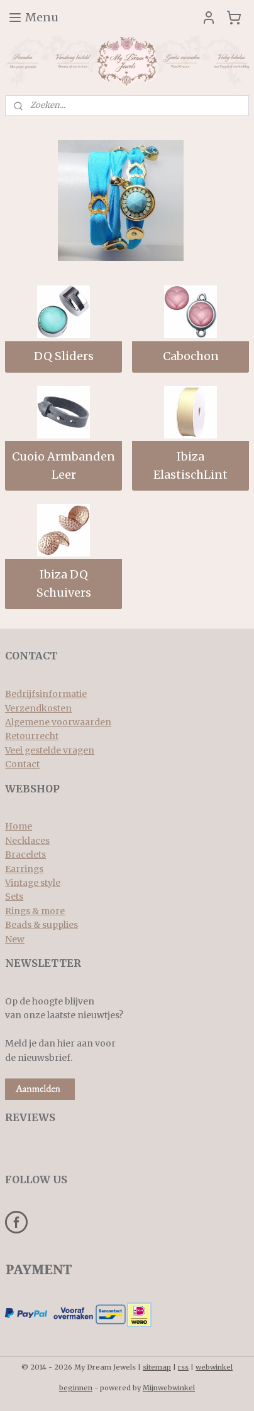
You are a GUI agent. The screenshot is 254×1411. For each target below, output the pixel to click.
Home (18, 826)
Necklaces (27, 840)
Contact (22, 764)
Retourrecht (31, 736)
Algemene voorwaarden (58, 722)
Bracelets (25, 854)
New (15, 939)
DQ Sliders (64, 356)
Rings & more (35, 911)
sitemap (157, 1367)
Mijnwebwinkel (169, 1387)
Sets (14, 896)
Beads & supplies (41, 924)
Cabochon (191, 356)
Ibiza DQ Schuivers (63, 583)
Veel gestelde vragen (49, 750)
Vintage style (32, 882)
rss (183, 1367)
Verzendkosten (38, 708)
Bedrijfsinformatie (46, 694)
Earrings (24, 869)
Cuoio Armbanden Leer (63, 465)
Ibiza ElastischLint (190, 465)
